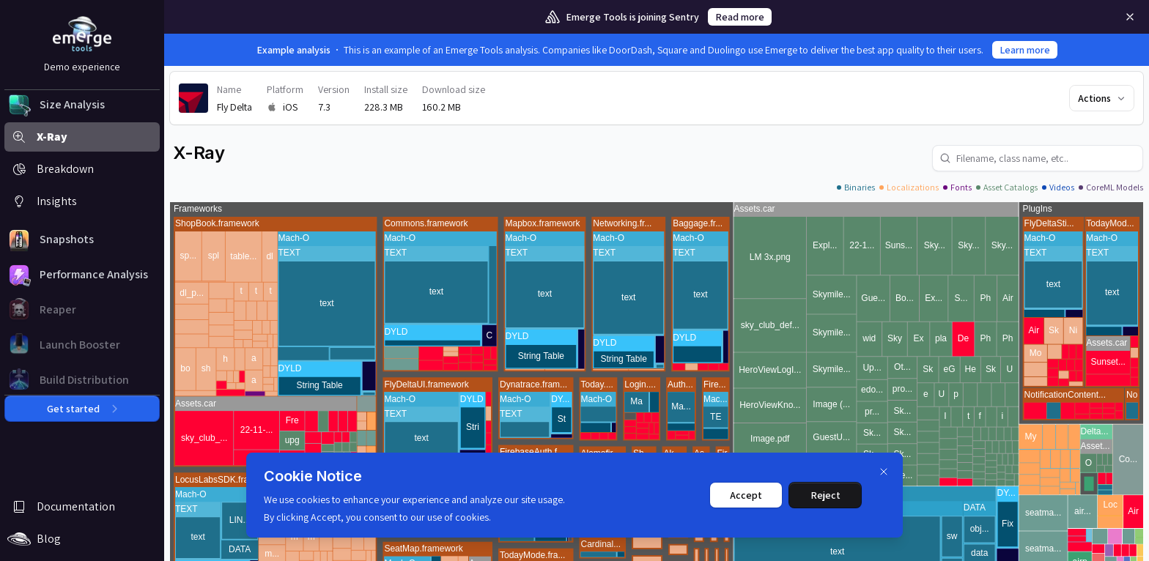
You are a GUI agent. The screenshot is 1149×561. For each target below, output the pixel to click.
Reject (825, 495)
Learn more (1025, 49)
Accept (746, 495)
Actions (1102, 98)
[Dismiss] (884, 471)
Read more (739, 16)
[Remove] (1130, 17)
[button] (82, 104)
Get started (82, 408)
